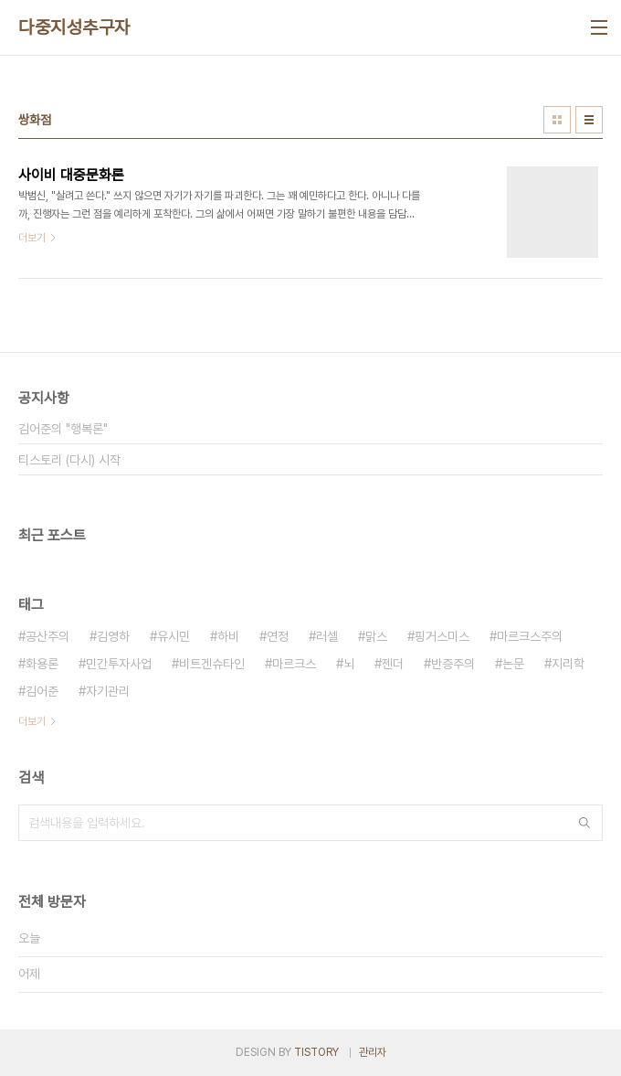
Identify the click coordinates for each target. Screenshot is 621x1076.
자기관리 (108, 691)
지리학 (568, 663)
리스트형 (589, 119)
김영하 (113, 636)
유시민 (173, 636)
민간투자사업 (119, 663)
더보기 (32, 721)
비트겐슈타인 (212, 663)
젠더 (393, 663)
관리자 (372, 1052)
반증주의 (453, 663)
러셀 (327, 636)
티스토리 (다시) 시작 (69, 460)
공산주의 (47, 636)
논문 (513, 663)
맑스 (376, 636)
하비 (228, 636)
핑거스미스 (442, 636)
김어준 (42, 691)
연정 (278, 636)
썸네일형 (557, 119)
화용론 (42, 663)
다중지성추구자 (74, 27)
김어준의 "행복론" (63, 428)
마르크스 (294, 663)
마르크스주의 (530, 636)
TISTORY (316, 1052)
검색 (584, 822)
